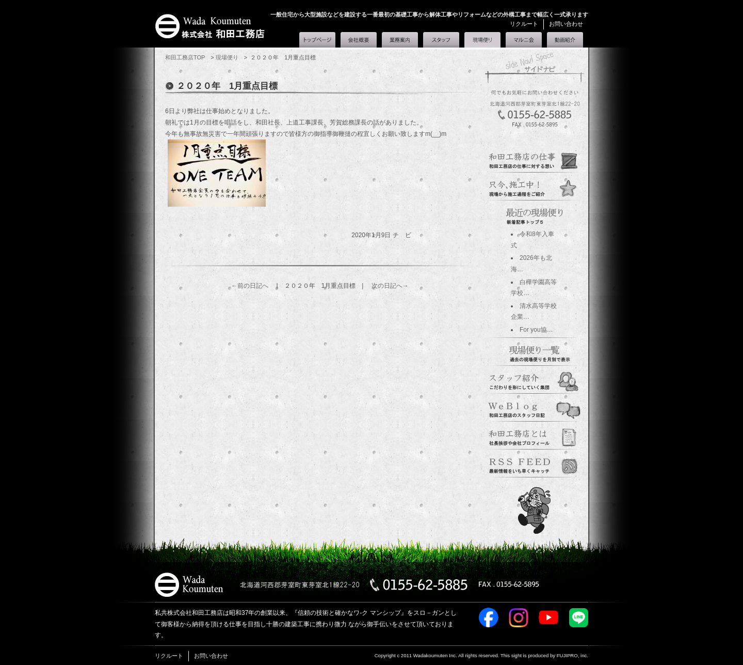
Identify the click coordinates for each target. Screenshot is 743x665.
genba (534, 187)
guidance (534, 159)
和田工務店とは (565, 40)
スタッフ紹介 (441, 40)
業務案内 (400, 40)
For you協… (536, 329)
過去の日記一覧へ (534, 351)
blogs (534, 408)
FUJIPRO (567, 655)
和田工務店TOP (185, 57)
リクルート (524, 24)
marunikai (534, 464)
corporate (534, 436)
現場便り (482, 37)
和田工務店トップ (317, 40)
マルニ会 (524, 40)
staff (534, 380)
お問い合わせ (566, 24)
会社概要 (359, 40)
